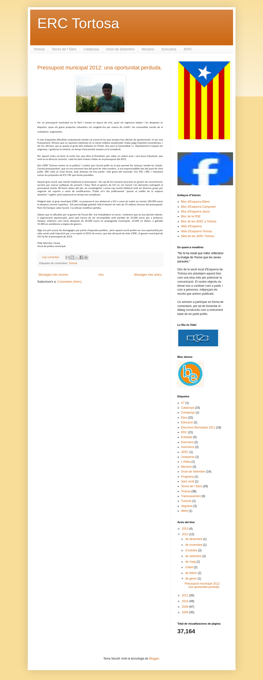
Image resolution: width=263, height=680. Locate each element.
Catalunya (91, 49)
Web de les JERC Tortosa (197, 236)
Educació (187, 422)
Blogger (154, 658)
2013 (185, 528)
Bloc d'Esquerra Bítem (195, 201)
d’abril (189, 567)
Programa (187, 476)
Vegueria (186, 506)
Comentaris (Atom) (69, 281)
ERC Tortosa (78, 23)
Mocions (148, 49)
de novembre (194, 545)
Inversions (187, 447)
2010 (185, 601)
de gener (191, 578)
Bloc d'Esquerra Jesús (195, 211)
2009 (185, 606)
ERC (184, 432)
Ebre (184, 417)
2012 (185, 534)
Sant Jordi (187, 481)
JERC (187, 49)
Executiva (169, 49)
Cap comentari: (51, 257)
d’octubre (191, 550)
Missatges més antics (148, 274)
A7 (183, 403)
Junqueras (188, 457)
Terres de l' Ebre (64, 49)
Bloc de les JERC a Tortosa (198, 221)
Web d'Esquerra (191, 226)
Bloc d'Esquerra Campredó (198, 206)
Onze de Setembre (120, 49)
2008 (185, 612)
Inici (101, 274)
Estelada (186, 437)
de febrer (191, 573)
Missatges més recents (53, 274)
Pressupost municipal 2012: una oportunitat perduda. (99, 68)
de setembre (193, 556)
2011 (185, 595)
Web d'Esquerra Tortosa (196, 231)
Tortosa (39, 49)
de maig (190, 561)
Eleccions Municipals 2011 (198, 427)
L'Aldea (186, 461)
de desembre (194, 539)
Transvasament (191, 496)
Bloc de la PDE (191, 216)
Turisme (186, 501)
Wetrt (184, 511)
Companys (188, 412)
